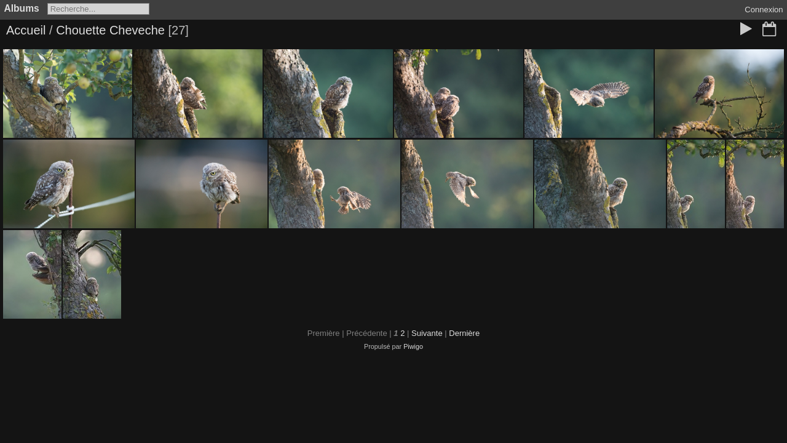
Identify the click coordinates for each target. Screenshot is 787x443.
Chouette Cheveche (110, 30)
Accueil (25, 30)
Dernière (464, 333)
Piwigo (413, 346)
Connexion (764, 9)
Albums (21, 8)
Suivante (427, 333)
